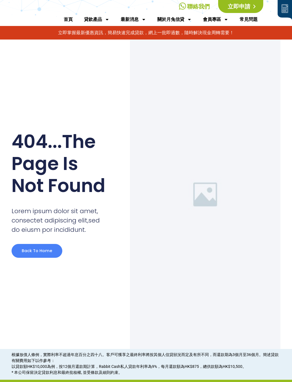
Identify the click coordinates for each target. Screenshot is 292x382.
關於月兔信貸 (174, 19)
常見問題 (249, 19)
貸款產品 (96, 19)
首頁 (68, 19)
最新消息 (133, 19)
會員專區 (215, 19)
